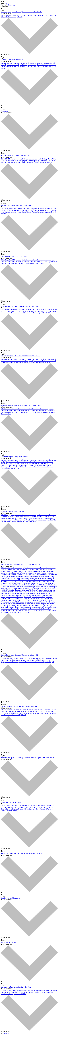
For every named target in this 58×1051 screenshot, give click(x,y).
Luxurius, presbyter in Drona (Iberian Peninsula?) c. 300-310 (19, 306)
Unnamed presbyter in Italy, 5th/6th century (14, 457)
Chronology (11, 5)
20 (6, 3)
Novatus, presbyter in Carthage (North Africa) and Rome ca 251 (20, 564)
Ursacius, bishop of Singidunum (10, 898)
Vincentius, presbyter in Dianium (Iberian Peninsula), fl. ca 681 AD (21, 12)
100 (8, 3)
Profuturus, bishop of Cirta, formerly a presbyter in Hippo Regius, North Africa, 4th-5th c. (28, 757)
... (7, 1033)
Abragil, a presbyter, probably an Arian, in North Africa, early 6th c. (21, 853)
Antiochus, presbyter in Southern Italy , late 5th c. (16, 987)
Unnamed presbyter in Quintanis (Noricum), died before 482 (19, 655)
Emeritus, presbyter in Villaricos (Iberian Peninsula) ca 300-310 (20, 356)
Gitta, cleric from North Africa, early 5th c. (14, 256)
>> (10, 1033)
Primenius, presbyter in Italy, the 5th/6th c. (14, 511)
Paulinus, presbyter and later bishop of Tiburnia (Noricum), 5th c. (21, 706)
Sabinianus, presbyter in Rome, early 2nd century (16, 205)
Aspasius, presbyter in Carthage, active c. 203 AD (16, 155)
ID (7, 5)
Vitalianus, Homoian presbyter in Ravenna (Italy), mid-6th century (21, 405)
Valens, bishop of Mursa (8, 942)
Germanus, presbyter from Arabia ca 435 (13, 60)
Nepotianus (4, 111)
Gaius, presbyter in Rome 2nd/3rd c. (12, 802)
